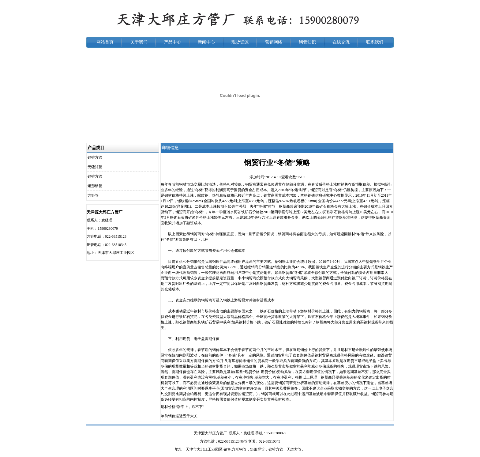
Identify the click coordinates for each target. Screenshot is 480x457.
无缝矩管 (95, 167)
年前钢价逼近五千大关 (179, 416)
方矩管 (93, 195)
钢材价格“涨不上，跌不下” (182, 407)
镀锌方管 (95, 157)
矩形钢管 (95, 186)
